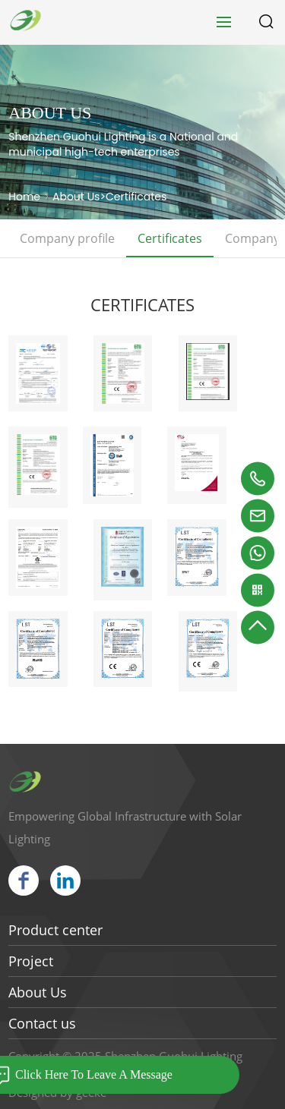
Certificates (136, 196)
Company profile (67, 238)
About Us (76, 196)
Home (24, 196)
